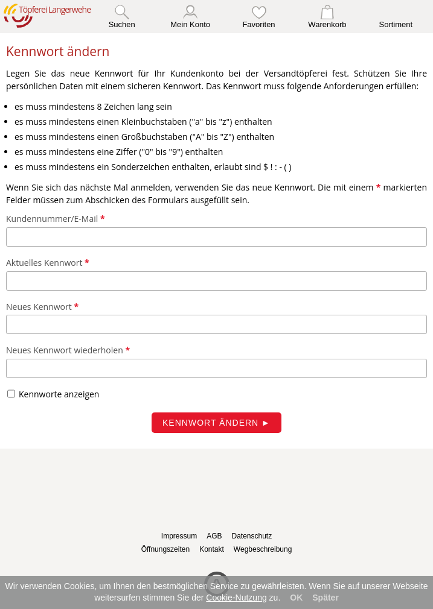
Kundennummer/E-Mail (55, 218)
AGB (214, 536)
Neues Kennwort (42, 306)
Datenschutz (251, 536)
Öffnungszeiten (165, 549)
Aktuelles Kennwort (47, 262)
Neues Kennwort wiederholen (68, 350)
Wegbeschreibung (263, 549)
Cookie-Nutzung (236, 597)
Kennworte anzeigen (59, 394)
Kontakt (211, 549)
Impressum (179, 536)
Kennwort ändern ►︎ (216, 423)
